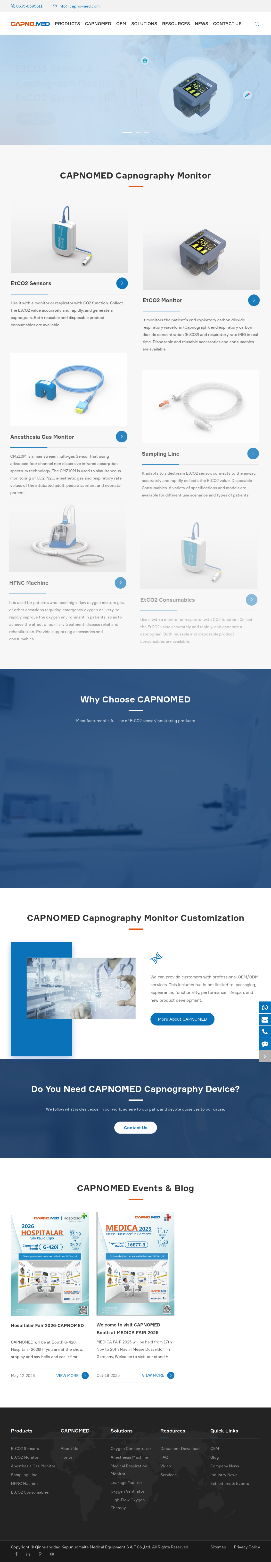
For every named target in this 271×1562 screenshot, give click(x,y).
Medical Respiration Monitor (129, 1470)
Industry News (223, 1474)
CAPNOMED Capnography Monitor (135, 175)
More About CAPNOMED (184, 1019)
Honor (66, 1457)
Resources (176, 23)
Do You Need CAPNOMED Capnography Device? (135, 1091)
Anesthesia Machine (129, 1457)
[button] (127, 132)
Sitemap (218, 1547)
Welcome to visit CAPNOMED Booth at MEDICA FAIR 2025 (128, 1324)
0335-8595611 (29, 6)
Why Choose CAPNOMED (135, 701)
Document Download (180, 1448)
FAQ (164, 1457)
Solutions (144, 23)
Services (168, 1474)
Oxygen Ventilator (127, 1491)
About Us (69, 1448)
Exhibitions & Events (229, 1483)
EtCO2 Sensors (66, 283)
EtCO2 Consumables (30, 1492)
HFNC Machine (25, 1483)
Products (67, 23)
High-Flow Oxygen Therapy (128, 1503)
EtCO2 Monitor (197, 300)
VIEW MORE (72, 1372)
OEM (121, 23)
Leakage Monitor (126, 1482)
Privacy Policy (247, 1547)
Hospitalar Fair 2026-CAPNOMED (47, 1322)
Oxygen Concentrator (131, 1448)
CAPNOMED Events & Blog (135, 1190)
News (201, 23)
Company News (224, 1466)
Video (165, 1466)
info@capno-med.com (79, 6)
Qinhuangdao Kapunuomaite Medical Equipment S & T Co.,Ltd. (93, 1547)
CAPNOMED (98, 23)
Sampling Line (24, 1474)
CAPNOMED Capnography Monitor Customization (135, 920)
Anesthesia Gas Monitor (33, 1466)
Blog (214, 1457)
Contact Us (227, 23)
